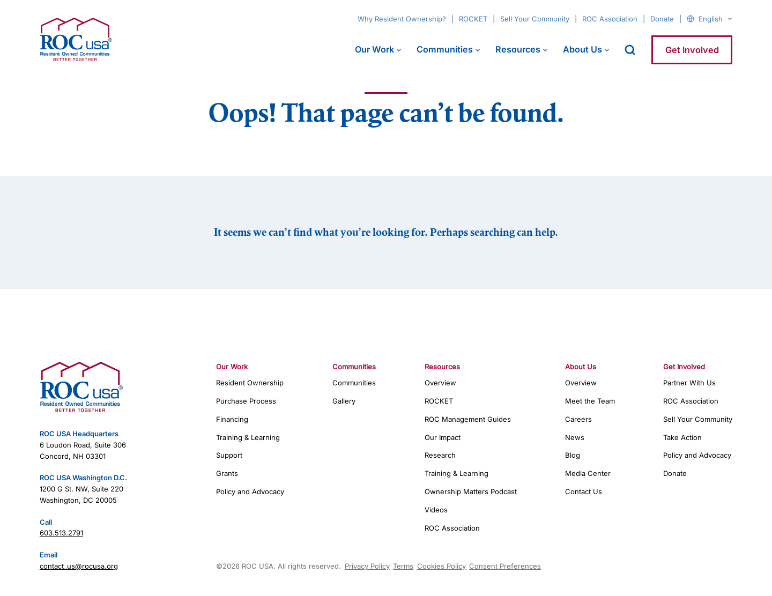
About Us (582, 49)
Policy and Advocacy (250, 491)
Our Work (374, 49)
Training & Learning (248, 437)
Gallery (343, 401)
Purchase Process (246, 401)
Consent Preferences (505, 566)
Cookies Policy (441, 566)
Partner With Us (689, 382)
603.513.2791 (61, 532)
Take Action (682, 437)
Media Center (588, 473)
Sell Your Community (534, 18)
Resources (517, 49)
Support (229, 455)
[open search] (630, 49)
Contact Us (583, 491)
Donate (662, 18)
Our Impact (443, 437)
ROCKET (473, 18)
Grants (227, 473)
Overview (440, 382)
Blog (572, 455)
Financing (232, 419)
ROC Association (609, 18)
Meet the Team (590, 401)
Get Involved (692, 49)
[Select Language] (715, 19)
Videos (436, 509)
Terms (403, 566)
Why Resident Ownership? (402, 18)
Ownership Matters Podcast (471, 491)
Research (440, 455)
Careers (578, 419)
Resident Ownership (250, 382)
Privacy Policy (367, 566)
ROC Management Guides (468, 419)
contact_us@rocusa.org (79, 566)
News (574, 437)
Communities (445, 49)
